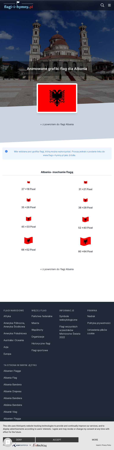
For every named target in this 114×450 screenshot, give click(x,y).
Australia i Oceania (14, 340)
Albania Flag (10, 377)
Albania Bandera (13, 384)
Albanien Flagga (12, 418)
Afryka (7, 316)
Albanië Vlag (10, 411)
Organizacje (37, 336)
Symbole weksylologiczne (68, 318)
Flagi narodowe (14, 310)
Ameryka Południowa (15, 333)
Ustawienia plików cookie (97, 331)
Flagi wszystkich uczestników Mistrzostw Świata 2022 (69, 332)
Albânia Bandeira (13, 404)
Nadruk (91, 316)
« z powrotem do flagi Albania (57, 124)
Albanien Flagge (12, 370)
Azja (6, 347)
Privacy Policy (106, 445)
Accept (57, 439)
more (95, 439)
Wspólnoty (37, 329)
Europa (7, 353)
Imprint (98, 445)
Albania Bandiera (13, 398)
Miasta (35, 323)
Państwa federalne (41, 316)
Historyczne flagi (40, 343)
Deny (19, 439)
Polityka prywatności (98, 323)
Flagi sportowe (39, 350)
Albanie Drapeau (12, 391)
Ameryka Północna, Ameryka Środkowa (14, 325)
